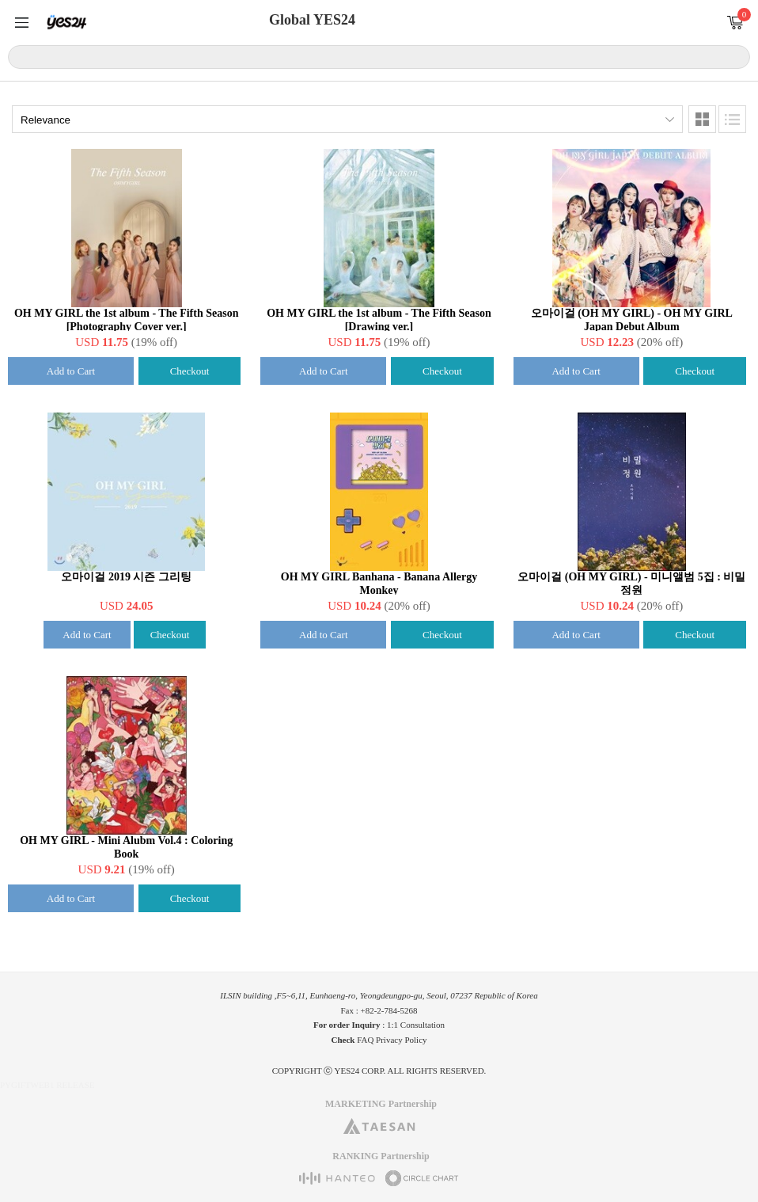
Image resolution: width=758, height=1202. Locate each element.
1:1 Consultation (416, 1024)
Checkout (190, 371)
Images (702, 119)
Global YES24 (312, 20)
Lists (732, 119)
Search (735, 56)
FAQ (365, 1039)
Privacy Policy (401, 1039)
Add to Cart (71, 371)
